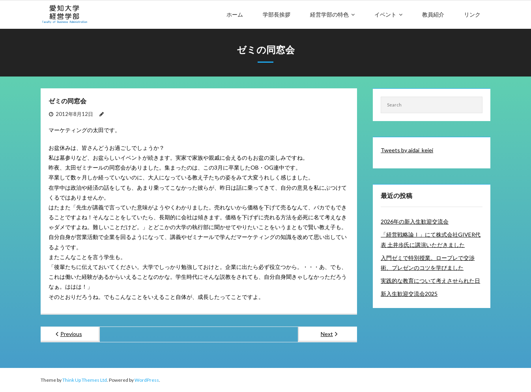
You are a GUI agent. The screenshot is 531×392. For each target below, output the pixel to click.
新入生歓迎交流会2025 (409, 293)
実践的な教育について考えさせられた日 (430, 280)
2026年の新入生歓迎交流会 (415, 221)
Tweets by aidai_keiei (407, 150)
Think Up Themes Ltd (84, 380)
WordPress (147, 380)
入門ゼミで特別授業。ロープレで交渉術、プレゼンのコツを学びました (428, 262)
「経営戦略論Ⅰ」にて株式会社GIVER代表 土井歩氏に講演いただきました (431, 239)
